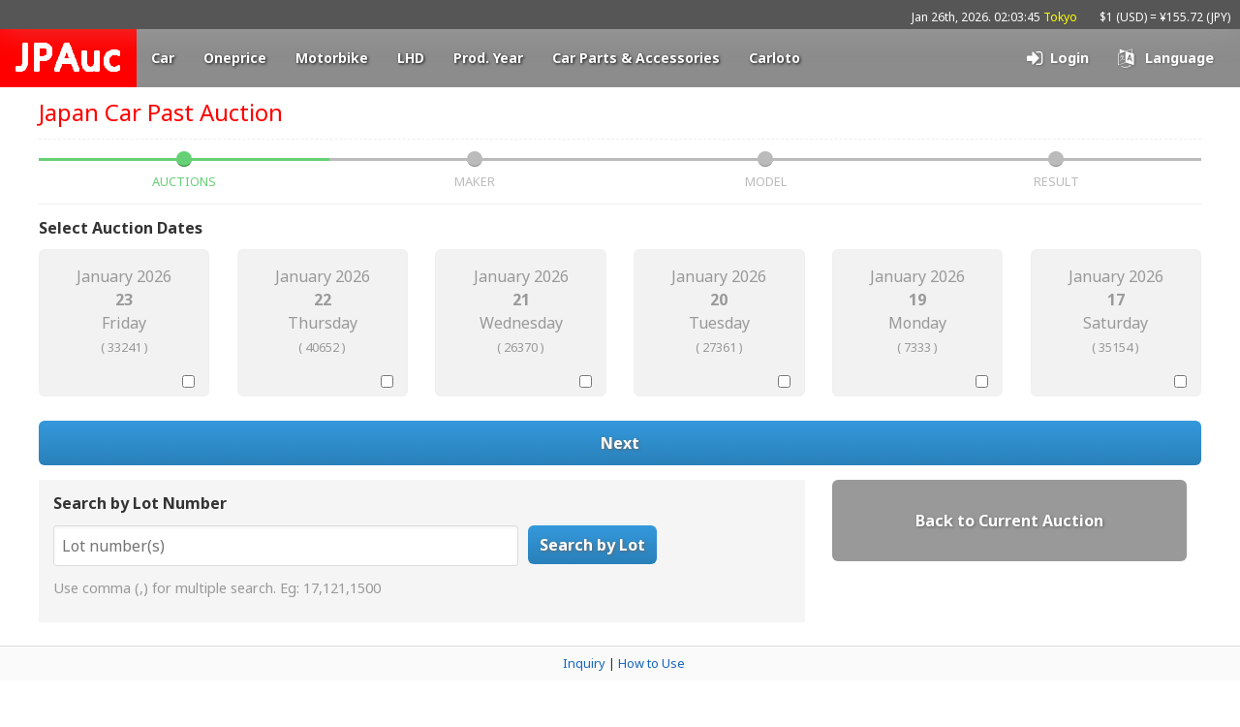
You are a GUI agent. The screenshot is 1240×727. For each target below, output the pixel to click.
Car (162, 57)
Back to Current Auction (1009, 520)
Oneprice (234, 57)
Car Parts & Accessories (636, 57)
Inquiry (584, 663)
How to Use (651, 663)
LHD (410, 57)
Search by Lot (592, 544)
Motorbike (331, 57)
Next (620, 443)
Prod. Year (488, 57)
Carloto (774, 57)
